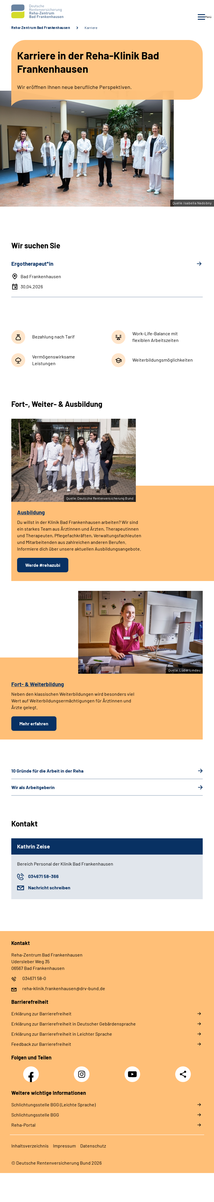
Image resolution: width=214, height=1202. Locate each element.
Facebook (32, 1071)
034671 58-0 (34, 978)
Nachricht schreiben (49, 887)
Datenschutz (93, 1145)
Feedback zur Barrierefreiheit (41, 1044)
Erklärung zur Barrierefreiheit (41, 1013)
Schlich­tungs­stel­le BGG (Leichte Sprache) (53, 1104)
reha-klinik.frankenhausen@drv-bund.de (63, 988)
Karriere (91, 28)
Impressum (64, 1145)
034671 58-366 (43, 876)
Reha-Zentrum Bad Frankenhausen (40, 28)
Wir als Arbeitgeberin (33, 787)
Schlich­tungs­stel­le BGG (35, 1114)
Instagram (83, 1071)
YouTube (133, 1071)
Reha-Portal (23, 1125)
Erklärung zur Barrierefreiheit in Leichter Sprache (61, 1034)
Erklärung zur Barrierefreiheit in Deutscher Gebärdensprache (73, 1023)
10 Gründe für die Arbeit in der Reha (47, 770)
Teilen (183, 1074)
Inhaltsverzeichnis (30, 1145)
